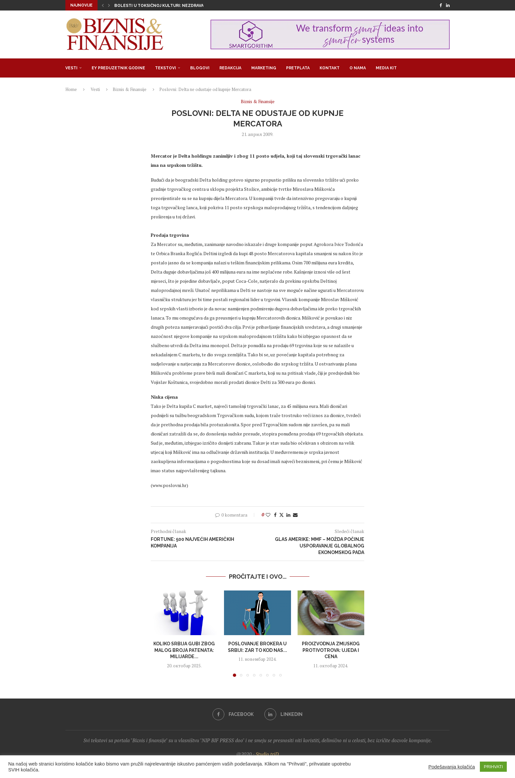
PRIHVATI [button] (493, 766)
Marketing (263, 68)
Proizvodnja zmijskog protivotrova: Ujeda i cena (331, 650)
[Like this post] (268, 515)
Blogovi (200, 68)
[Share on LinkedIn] (288, 515)
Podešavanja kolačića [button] (451, 766)
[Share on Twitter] (281, 515)
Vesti (71, 68)
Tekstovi (165, 68)
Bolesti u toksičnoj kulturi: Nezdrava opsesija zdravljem (181, 5)
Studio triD (267, 754)
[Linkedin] (448, 5)
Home (71, 89)
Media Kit (386, 68)
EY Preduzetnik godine (118, 68)
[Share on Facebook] (275, 515)
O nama (357, 68)
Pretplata (298, 68)
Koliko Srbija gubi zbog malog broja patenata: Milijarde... (184, 650)
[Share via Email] (295, 515)
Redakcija (230, 68)
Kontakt (330, 68)
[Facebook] (440, 5)
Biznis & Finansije (129, 89)
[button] (102, 5)
